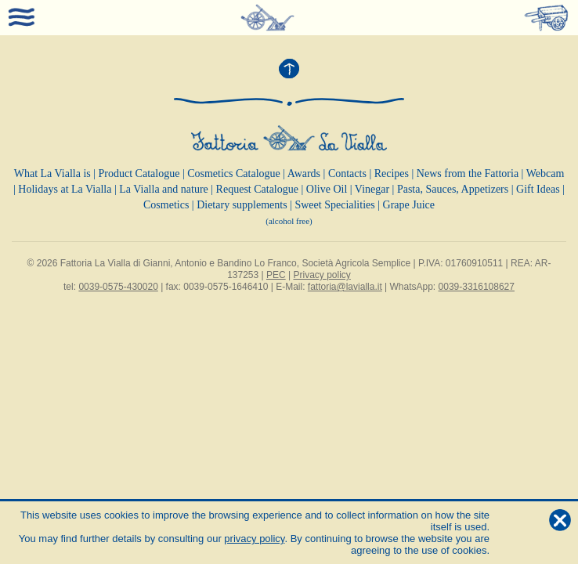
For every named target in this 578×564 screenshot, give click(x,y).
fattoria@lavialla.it (345, 286)
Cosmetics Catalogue (233, 173)
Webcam (545, 173)
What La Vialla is (52, 173)
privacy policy (254, 538)
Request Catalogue (257, 189)
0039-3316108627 (477, 286)
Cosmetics (166, 205)
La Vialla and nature (163, 189)
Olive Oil (327, 189)
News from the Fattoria (467, 173)
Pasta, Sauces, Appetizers (452, 189)
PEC (276, 274)
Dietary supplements (242, 205)
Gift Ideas (538, 189)
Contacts (347, 173)
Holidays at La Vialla (64, 189)
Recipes (391, 173)
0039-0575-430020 (117, 286)
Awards (303, 173)
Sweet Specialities (334, 205)
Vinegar (372, 189)
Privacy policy (321, 274)
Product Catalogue (139, 173)
